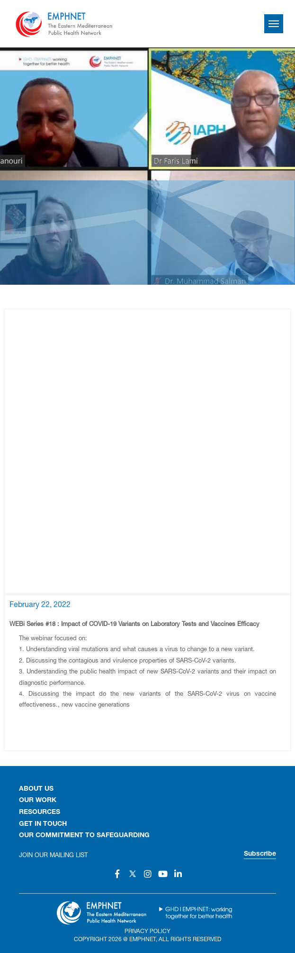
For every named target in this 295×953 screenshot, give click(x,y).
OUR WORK (37, 800)
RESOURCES (39, 812)
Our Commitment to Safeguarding (84, 835)
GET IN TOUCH (43, 824)
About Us (36, 789)
